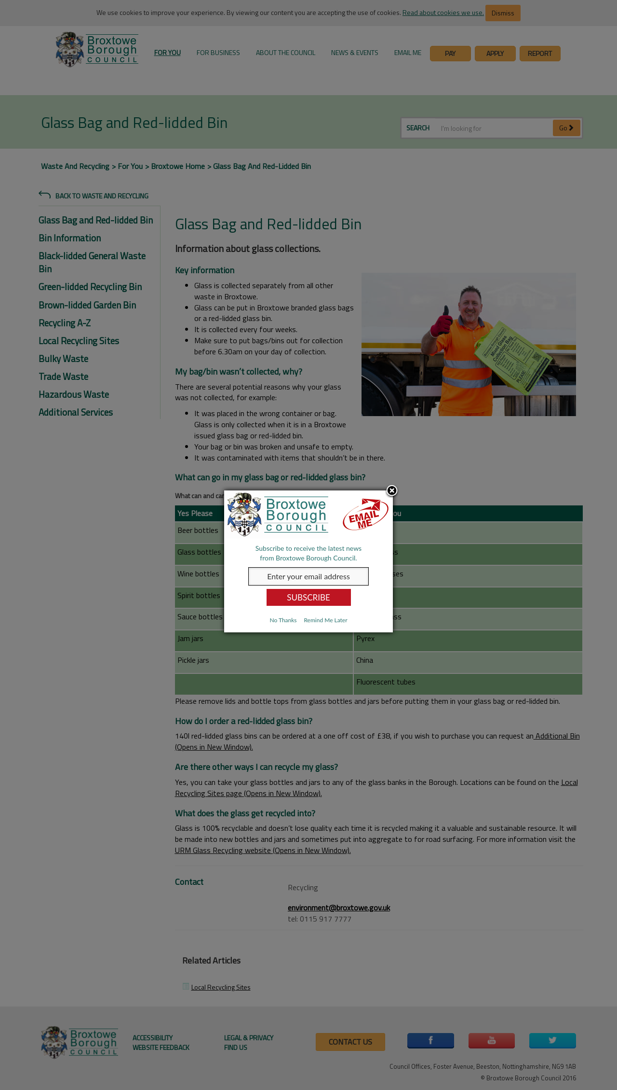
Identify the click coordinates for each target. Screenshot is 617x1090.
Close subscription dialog (392, 491)
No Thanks (282, 620)
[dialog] (308, 561)
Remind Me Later (325, 620)
